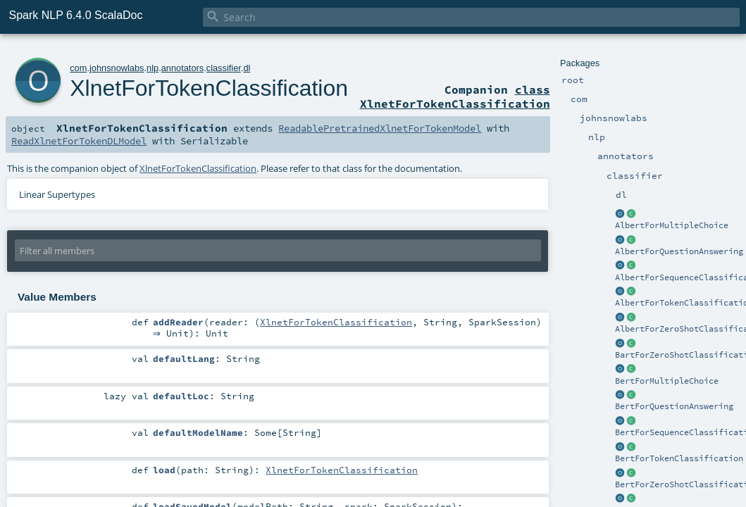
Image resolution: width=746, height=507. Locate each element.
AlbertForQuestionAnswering (679, 251)
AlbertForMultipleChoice (671, 225)
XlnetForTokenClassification (209, 88)
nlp (152, 68)
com (78, 68)
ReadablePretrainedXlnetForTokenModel (379, 128)
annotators (182, 68)
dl (246, 68)
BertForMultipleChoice (667, 381)
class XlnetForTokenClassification (455, 96)
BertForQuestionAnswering (674, 406)
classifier (223, 68)
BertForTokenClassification (679, 458)
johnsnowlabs (116, 68)
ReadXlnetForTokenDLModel (79, 140)
